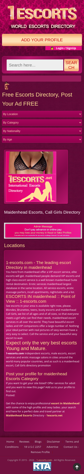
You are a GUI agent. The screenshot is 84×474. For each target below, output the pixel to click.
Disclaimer (53, 441)
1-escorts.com (44, 460)
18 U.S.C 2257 (32, 447)
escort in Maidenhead (65, 403)
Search (71, 65)
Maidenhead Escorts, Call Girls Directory (42, 212)
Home (10, 441)
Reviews (24, 441)
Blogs (38, 441)
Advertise (52, 447)
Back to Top (77, 467)
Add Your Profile (42, 39)
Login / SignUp (66, 48)
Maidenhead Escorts (19, 415)
